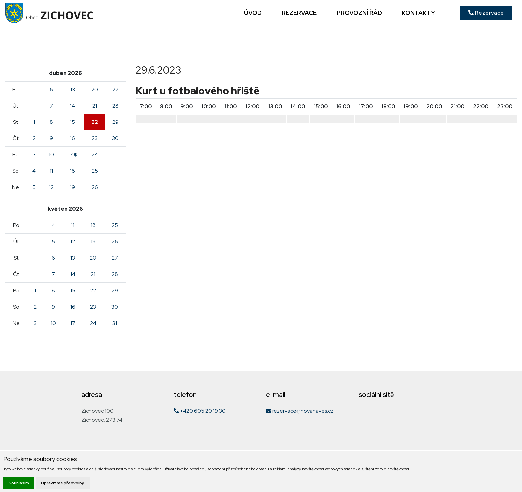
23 (95, 138)
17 (72, 154)
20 (94, 89)
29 (115, 122)
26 (95, 187)
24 (95, 154)
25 (95, 170)
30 (115, 138)
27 (115, 89)
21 (94, 105)
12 (51, 187)
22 (94, 122)
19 (72, 187)
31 (114, 323)
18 (72, 170)
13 (72, 89)
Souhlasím (19, 483)
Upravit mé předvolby (62, 483)
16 (72, 138)
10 (51, 154)
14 (72, 105)
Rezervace (486, 12)
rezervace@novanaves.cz (299, 410)
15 (72, 122)
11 (51, 170)
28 (115, 105)
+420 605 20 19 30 (200, 410)
